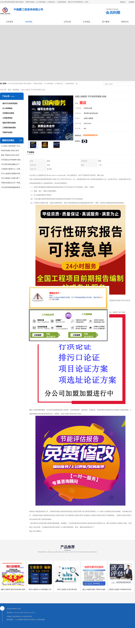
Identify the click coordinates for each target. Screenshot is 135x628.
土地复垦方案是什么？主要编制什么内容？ (11, 169)
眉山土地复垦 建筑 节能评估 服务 (94, 589)
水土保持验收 (7, 108)
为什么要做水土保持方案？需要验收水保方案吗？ (11, 178)
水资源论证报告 (8, 113)
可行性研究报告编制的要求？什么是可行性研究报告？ (11, 187)
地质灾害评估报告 (9, 123)
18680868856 (90, 135)
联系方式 (125, 22)
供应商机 (28, 22)
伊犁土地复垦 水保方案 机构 (67, 589)
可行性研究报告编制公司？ (10, 164)
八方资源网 (19, 619)
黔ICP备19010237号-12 (28, 612)
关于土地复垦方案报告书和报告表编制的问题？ (11, 173)
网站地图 (41, 619)
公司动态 (86, 22)
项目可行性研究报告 (10, 103)
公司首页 (9, 22)
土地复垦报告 (7, 118)
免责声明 (26, 619)
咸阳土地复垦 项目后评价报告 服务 (13, 589)
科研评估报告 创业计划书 (10, 150)
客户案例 (105, 22)
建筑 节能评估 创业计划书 (10, 155)
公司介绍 (67, 22)
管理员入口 (34, 619)
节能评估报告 (7, 132)
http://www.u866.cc (35, 531)
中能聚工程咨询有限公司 (15, 616)
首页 (9, 90)
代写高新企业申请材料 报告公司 (11, 160)
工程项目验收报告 (9, 127)
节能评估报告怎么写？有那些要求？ (11, 183)
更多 (20, 140)
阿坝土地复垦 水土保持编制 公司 (40, 589)
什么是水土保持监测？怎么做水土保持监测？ (11, 146)
